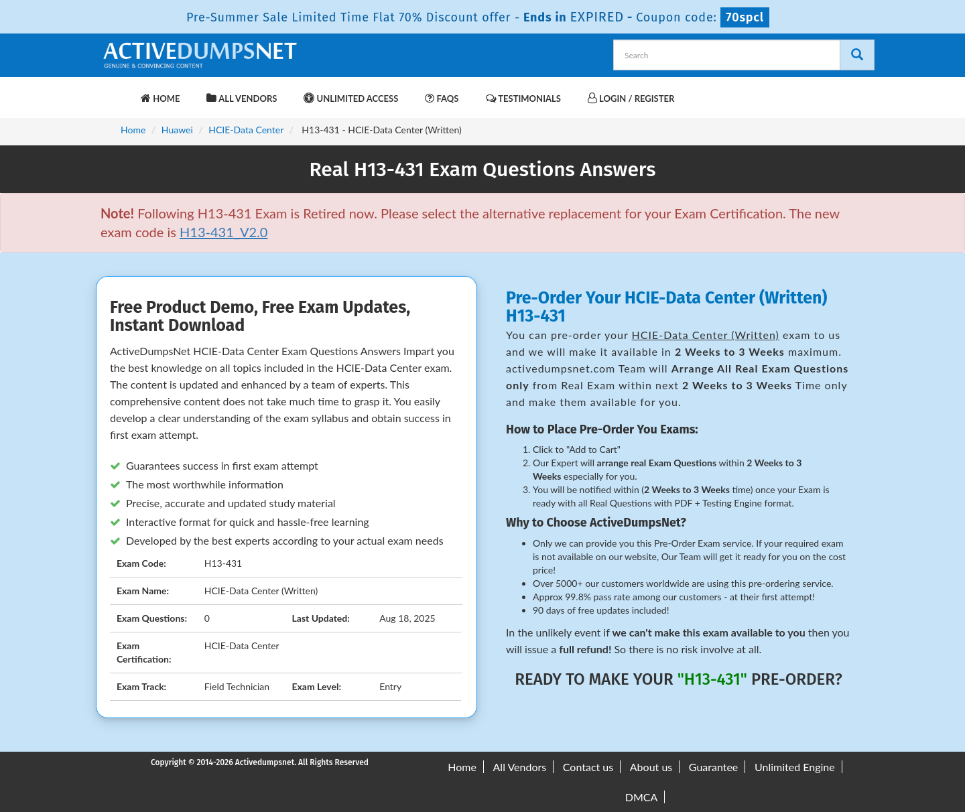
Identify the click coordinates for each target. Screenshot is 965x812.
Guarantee (713, 766)
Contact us (588, 766)
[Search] (857, 55)
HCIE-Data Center (245, 129)
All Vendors (241, 98)
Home (160, 98)
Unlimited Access (351, 98)
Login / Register (631, 98)
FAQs (441, 98)
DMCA (641, 797)
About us (651, 766)
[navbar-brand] (117, 91)
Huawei (177, 129)
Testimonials (523, 98)
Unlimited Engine (795, 766)
